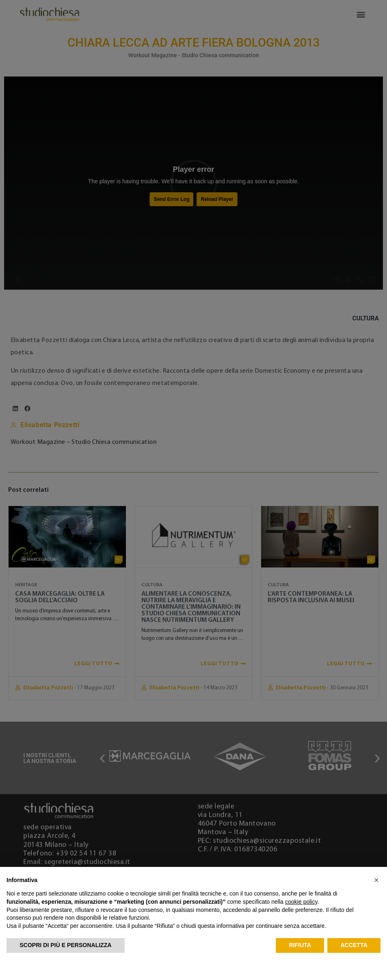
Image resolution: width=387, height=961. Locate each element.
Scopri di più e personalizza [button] (66, 945)
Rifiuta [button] (300, 945)
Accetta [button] (353, 945)
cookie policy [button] (301, 901)
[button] (376, 880)
